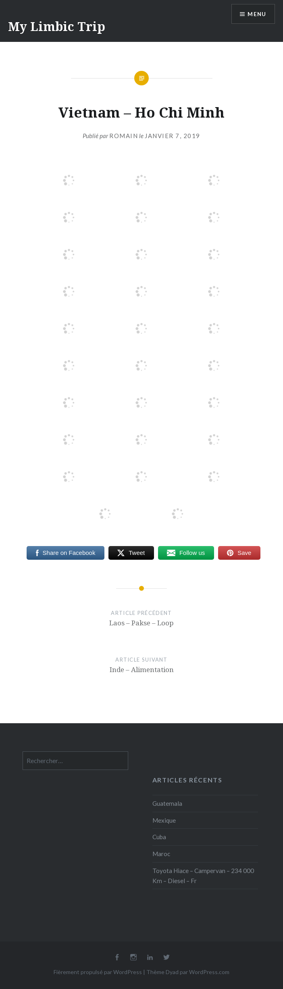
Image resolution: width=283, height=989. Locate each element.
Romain (123, 135)
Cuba (159, 836)
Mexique (164, 820)
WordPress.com (209, 971)
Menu (256, 14)
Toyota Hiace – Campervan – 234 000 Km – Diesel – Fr (203, 875)
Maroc (161, 853)
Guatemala (167, 803)
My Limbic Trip (56, 26)
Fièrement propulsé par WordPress (98, 971)
